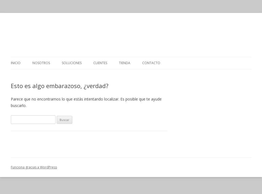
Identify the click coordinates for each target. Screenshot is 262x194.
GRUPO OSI (131, 34)
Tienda (124, 63)
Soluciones (71, 63)
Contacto (151, 63)
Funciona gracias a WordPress (34, 167)
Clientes (100, 63)
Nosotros (41, 63)
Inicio (16, 63)
